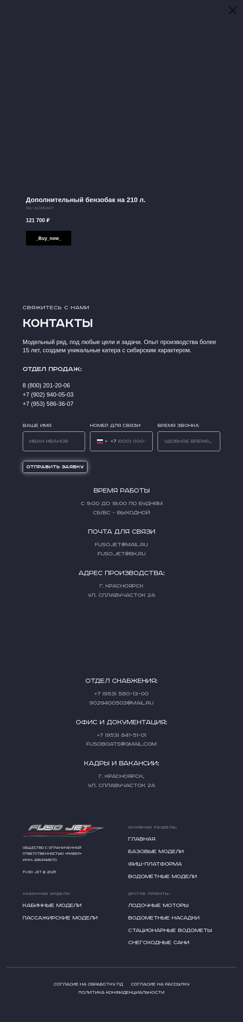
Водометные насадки (163, 918)
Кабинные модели (52, 905)
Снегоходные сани (158, 943)
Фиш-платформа (155, 864)
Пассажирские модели (60, 918)
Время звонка (178, 425)
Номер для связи (115, 425)
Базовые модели (156, 851)
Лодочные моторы (158, 905)
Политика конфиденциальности (121, 992)
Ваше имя (37, 425)
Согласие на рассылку (160, 984)
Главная (141, 839)
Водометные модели (162, 876)
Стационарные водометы (170, 930)
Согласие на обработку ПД (88, 984)
